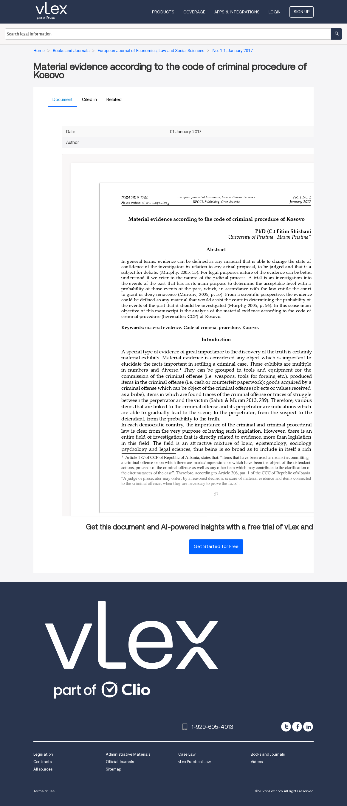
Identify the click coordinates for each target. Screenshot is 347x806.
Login (275, 12)
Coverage (194, 12)
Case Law (187, 754)
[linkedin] (308, 727)
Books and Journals (268, 754)
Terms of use (44, 791)
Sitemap (113, 769)
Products (163, 12)
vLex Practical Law (194, 762)
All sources (42, 769)
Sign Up (301, 11)
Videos (257, 762)
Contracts (42, 762)
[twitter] (286, 727)
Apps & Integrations (237, 12)
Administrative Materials (128, 754)
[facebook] (297, 727)
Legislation (43, 754)
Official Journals (120, 762)
